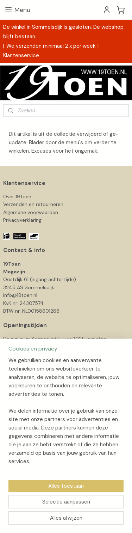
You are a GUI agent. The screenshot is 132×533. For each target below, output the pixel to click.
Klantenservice (21, 55)
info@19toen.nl (20, 295)
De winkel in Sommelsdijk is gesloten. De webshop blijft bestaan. (63, 32)
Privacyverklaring (22, 220)
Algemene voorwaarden (30, 212)
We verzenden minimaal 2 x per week (50, 45)
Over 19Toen (17, 196)
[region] (66, 413)
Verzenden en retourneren (33, 204)
